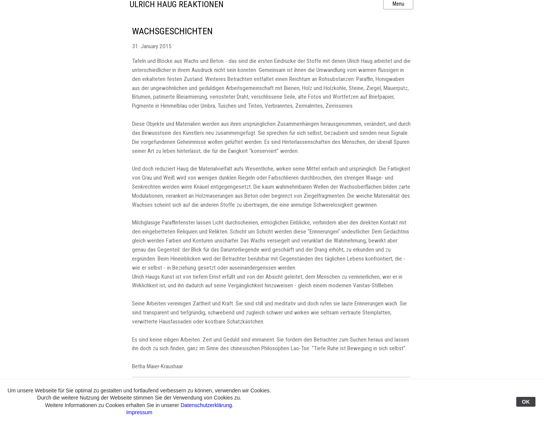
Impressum (139, 412)
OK (526, 402)
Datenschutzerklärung (206, 405)
